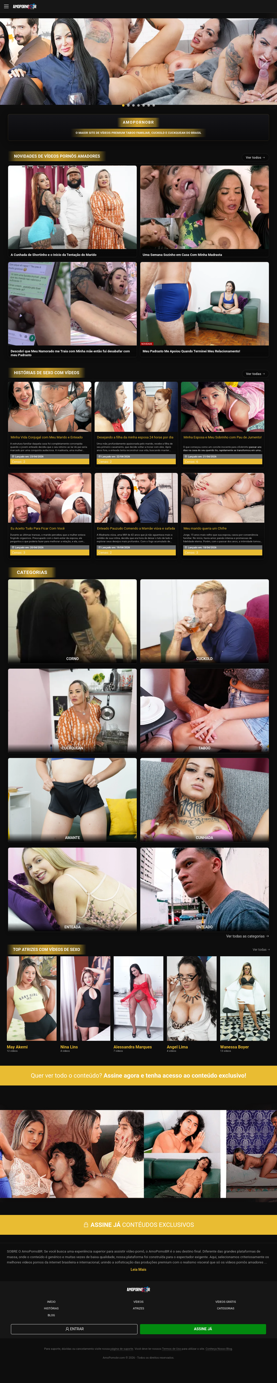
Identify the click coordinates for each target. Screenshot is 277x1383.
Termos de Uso (171, 1363)
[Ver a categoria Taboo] (204, 720)
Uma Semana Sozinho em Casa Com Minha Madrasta (182, 265)
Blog (51, 1330)
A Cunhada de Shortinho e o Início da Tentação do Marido (53, 265)
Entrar (74, 1344)
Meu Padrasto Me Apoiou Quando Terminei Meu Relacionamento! (191, 361)
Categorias (225, 1323)
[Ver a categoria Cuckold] (204, 631)
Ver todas (255, 384)
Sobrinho (243, 456)
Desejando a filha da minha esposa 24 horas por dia (135, 447)
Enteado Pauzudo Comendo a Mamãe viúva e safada (136, 538)
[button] (123, 115)
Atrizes (138, 1323)
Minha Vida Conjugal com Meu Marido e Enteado (47, 447)
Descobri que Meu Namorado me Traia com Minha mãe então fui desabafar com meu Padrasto (70, 363)
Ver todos (255, 167)
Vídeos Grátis (225, 1316)
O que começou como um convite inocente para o (210, 456)
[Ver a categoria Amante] (72, 810)
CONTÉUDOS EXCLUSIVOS (138, 1239)
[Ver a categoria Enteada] (72, 899)
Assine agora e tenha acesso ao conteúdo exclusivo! (174, 1085)
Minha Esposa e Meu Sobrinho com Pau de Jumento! (223, 447)
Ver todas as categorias (247, 946)
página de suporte (121, 1363)
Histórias (51, 1323)
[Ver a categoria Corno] (72, 631)
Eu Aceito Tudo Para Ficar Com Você (38, 538)
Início (51, 1316)
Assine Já (203, 1344)
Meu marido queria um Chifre (205, 538)
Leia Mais (138, 1284)
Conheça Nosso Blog (219, 1363)
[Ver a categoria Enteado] (204, 899)
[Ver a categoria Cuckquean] (72, 720)
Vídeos (138, 1316)
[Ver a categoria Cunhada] (204, 810)
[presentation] (15, 66)
